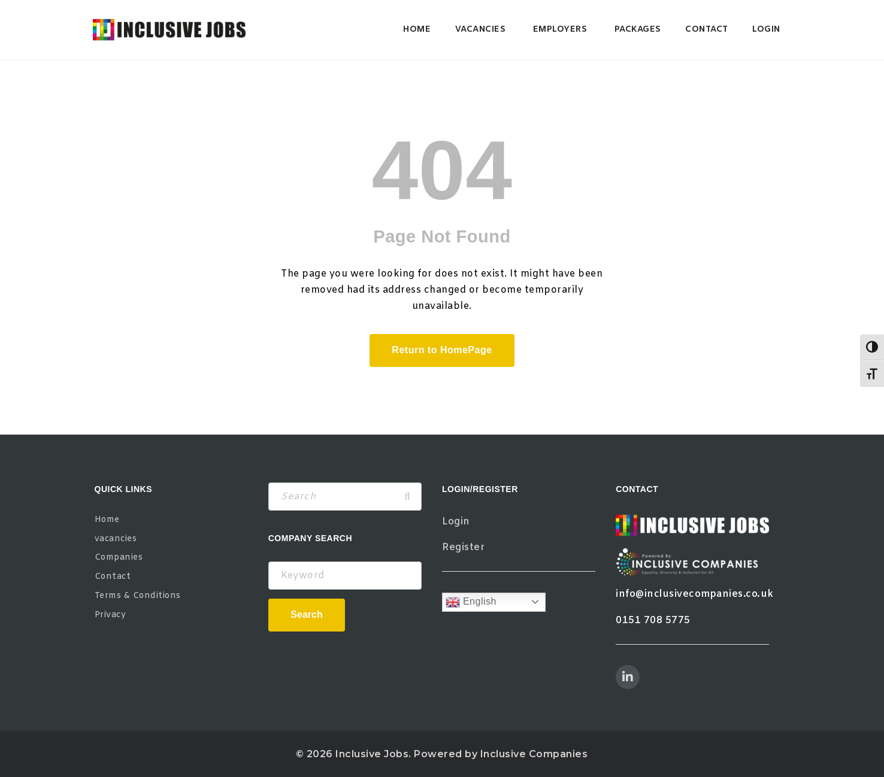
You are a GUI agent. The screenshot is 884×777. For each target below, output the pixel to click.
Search (306, 614)
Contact (706, 29)
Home (417, 29)
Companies (119, 557)
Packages (637, 29)
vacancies (480, 29)
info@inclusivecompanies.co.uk (695, 594)
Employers (560, 29)
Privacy (110, 615)
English (471, 602)
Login (766, 29)
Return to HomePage (442, 350)
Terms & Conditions (138, 596)
